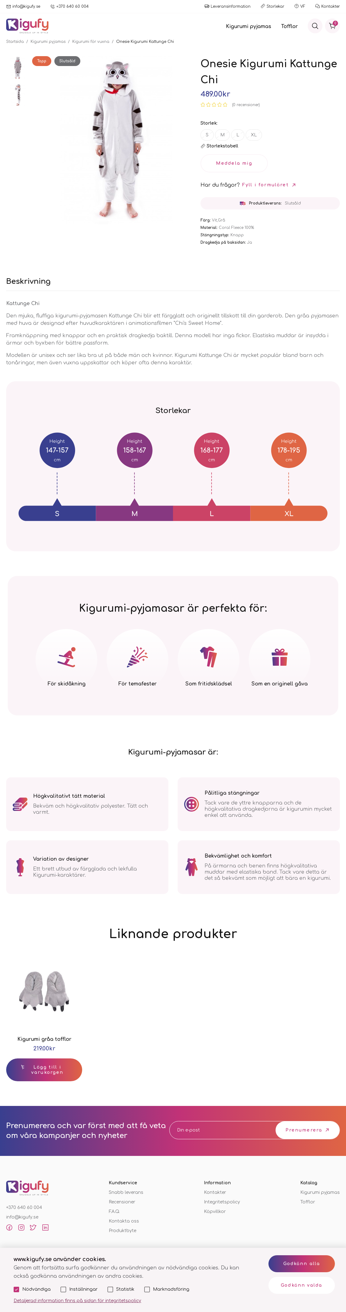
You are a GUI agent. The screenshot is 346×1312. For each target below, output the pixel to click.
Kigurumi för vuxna (90, 41)
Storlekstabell (222, 146)
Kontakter (330, 6)
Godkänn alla (301, 1263)
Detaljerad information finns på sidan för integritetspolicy (77, 1300)
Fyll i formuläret (265, 185)
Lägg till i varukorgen (47, 1070)
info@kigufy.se (26, 6)
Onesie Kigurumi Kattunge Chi (145, 41)
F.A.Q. (114, 1211)
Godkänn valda (301, 1285)
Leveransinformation (231, 6)
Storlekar (275, 6)
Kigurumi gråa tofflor (44, 1039)
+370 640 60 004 (72, 6)
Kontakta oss (124, 1221)
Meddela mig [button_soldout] (234, 163)
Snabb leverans (126, 1192)
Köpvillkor (215, 1211)
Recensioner (122, 1202)
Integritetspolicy (222, 1202)
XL (254, 135)
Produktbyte (122, 1230)
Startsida (15, 41)
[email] (216, 1130)
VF (302, 6)
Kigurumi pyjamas (248, 26)
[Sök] (315, 26)
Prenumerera (303, 1130)
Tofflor (289, 26)
